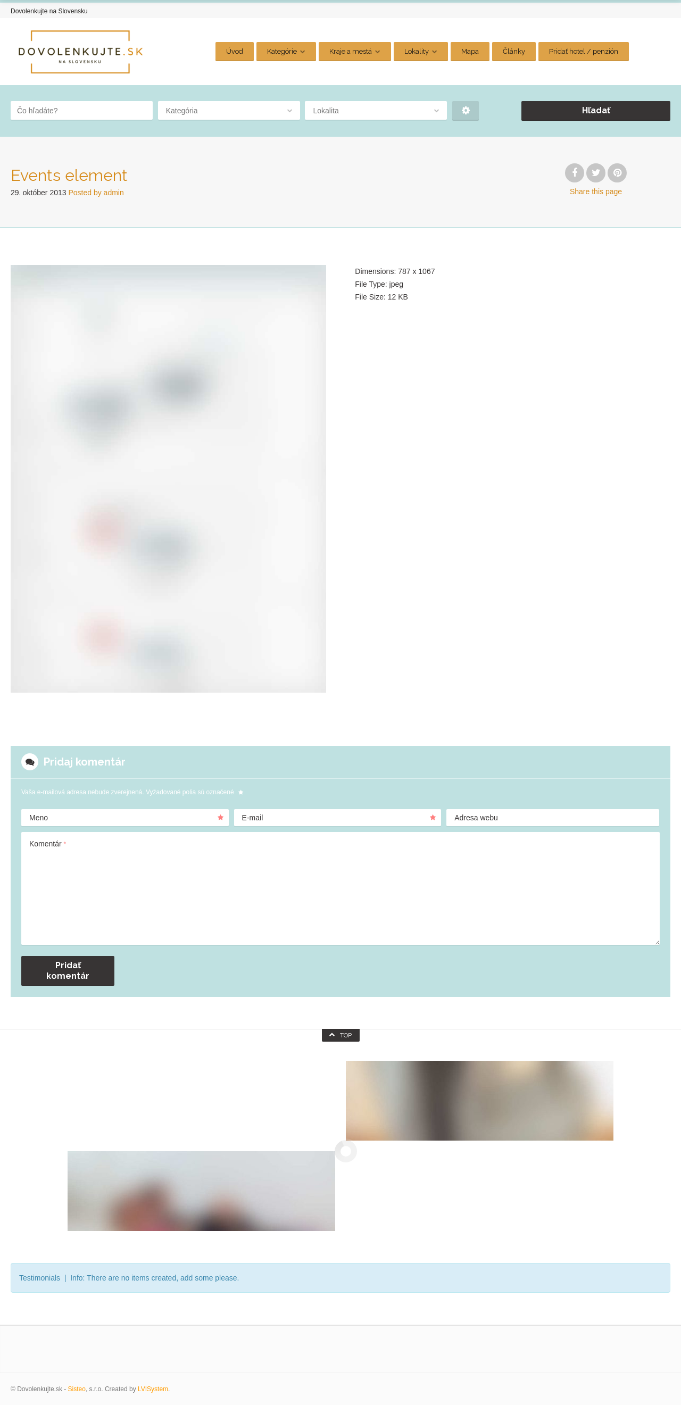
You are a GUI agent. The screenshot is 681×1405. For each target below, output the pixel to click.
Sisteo (77, 1389)
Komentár (47, 843)
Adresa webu (476, 817)
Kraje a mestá (350, 51)
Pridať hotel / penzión (583, 51)
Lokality (416, 51)
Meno (126, 817)
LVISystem (153, 1389)
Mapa (470, 51)
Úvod (234, 51)
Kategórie (282, 51)
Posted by (95, 192)
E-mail (339, 817)
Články (514, 51)
